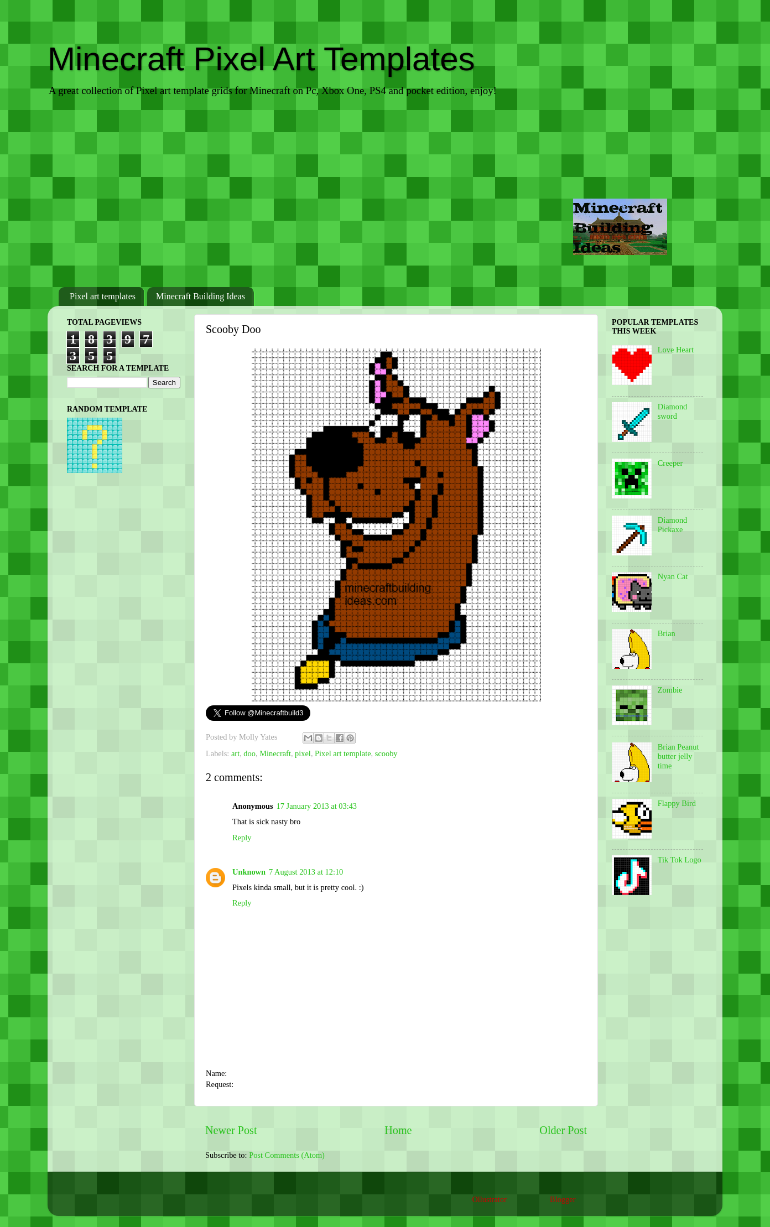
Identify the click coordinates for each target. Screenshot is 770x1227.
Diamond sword (673, 411)
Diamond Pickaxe (673, 525)
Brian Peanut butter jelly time (678, 756)
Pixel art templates (103, 296)
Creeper (670, 463)
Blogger (562, 1199)
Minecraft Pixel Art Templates (261, 58)
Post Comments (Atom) (287, 1155)
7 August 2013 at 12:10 (306, 871)
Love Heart (676, 349)
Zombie (670, 689)
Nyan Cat (673, 576)
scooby (386, 753)
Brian (666, 633)
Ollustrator (489, 1199)
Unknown (249, 871)
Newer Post (231, 1130)
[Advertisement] (385, 193)
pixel (303, 753)
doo (249, 753)
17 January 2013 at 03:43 (317, 806)
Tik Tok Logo (679, 859)
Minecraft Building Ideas (200, 296)
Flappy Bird (677, 803)
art (235, 753)
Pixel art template (343, 753)
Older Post (563, 1130)
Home (398, 1130)
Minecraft (275, 753)
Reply (241, 837)
